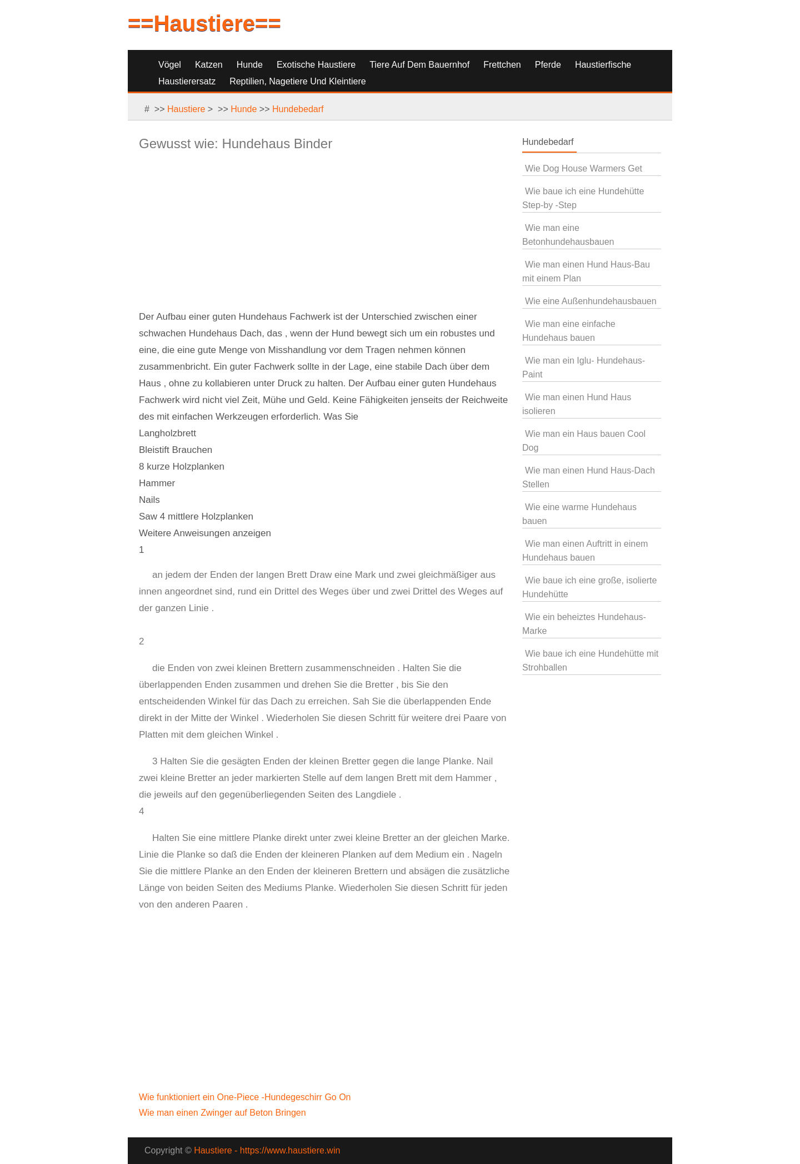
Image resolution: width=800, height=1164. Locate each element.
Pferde (548, 64)
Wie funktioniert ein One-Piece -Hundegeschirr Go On (246, 1097)
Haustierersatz (187, 81)
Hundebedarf (298, 109)
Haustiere (186, 109)
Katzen (209, 64)
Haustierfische (603, 64)
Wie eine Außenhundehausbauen (591, 301)
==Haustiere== (204, 23)
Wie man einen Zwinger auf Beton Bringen (223, 1112)
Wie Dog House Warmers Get (583, 168)
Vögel (169, 64)
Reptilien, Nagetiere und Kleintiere (297, 81)
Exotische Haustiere (316, 64)
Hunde (250, 64)
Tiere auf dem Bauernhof (419, 64)
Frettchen (502, 64)
